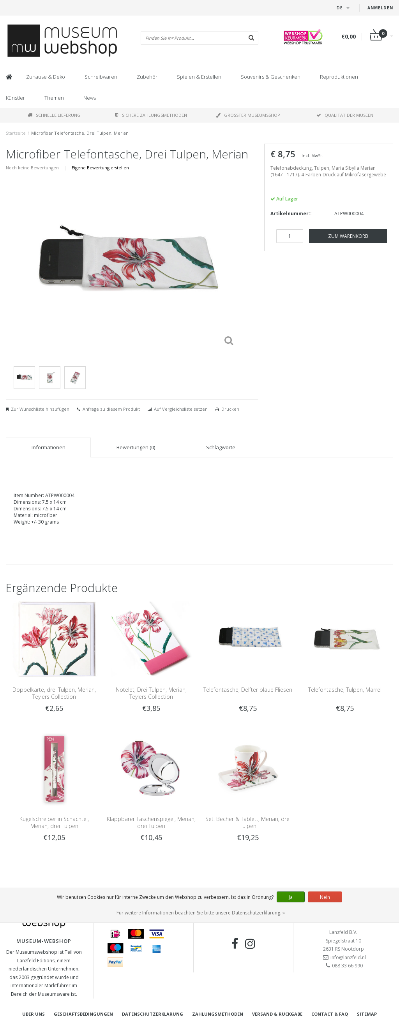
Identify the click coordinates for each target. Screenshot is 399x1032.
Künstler (15, 97)
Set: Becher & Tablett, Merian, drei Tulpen (248, 822)
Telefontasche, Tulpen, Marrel (344, 689)
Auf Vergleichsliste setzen (181, 409)
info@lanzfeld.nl (348, 957)
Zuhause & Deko (45, 76)
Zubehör (147, 76)
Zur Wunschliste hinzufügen (40, 409)
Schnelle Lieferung (54, 115)
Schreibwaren (101, 76)
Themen (54, 97)
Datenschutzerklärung (152, 1014)
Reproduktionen (339, 76)
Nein (325, 897)
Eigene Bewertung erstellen (100, 168)
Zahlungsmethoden (217, 1014)
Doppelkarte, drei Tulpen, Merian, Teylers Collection (54, 693)
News (89, 97)
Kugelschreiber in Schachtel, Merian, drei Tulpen (54, 822)
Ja (291, 897)
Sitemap (367, 1014)
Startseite (16, 133)
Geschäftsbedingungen (83, 1014)
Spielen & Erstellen (199, 76)
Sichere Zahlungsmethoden (151, 115)
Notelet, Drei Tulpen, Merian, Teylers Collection (151, 693)
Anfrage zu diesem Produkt (111, 409)
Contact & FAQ (329, 1014)
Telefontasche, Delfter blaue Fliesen (247, 689)
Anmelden (380, 8)
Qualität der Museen (344, 115)
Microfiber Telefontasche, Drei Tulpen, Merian (80, 133)
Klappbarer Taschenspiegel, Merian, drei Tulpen (151, 822)
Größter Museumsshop (248, 115)
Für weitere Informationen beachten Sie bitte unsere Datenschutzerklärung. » (201, 912)
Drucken (230, 409)
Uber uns (33, 1014)
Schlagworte (220, 447)
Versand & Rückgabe (277, 1014)
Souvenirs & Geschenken (270, 76)
